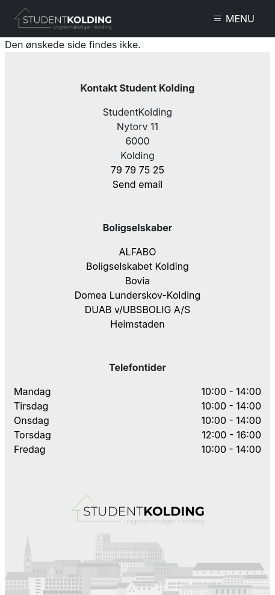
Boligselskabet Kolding (137, 266)
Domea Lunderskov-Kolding (138, 295)
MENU (234, 19)
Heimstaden (137, 324)
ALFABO (137, 252)
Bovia (137, 281)
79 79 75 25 (137, 170)
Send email (137, 184)
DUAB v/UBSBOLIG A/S (138, 310)
